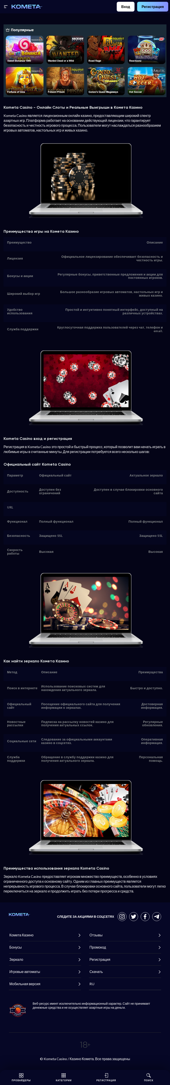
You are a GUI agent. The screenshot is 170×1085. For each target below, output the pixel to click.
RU (91, 984)
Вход (125, 6)
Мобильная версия (45, 984)
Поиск (148, 1077)
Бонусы (45, 947)
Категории (64, 1077)
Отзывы (125, 935)
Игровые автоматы (45, 971)
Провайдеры (21, 1077)
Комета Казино (45, 935)
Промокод (125, 947)
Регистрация (153, 6)
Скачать (125, 971)
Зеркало (45, 959)
